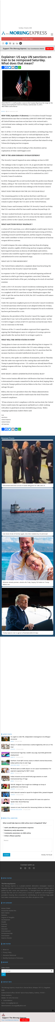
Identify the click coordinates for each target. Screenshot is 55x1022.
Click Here (49, 49)
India (12, 741)
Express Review (6, 938)
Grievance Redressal (9, 955)
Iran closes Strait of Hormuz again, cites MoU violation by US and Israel (25, 534)
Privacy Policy (7, 952)
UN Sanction (5, 424)
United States (5, 422)
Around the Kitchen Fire (8, 910)
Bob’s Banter (5, 913)
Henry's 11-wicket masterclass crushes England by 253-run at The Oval (32, 746)
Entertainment (5, 931)
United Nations (6, 419)
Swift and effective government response (18, 827)
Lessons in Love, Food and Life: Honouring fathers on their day (31, 807)
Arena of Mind (5, 908)
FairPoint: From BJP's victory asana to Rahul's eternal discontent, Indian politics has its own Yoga (31, 762)
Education (4, 929)
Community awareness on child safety (17, 833)
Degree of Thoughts (7, 917)
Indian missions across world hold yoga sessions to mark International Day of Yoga (29, 778)
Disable (3, 922)
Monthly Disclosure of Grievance (13, 958)
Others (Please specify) (12, 836)
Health (13, 757)
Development (5, 920)
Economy (4, 924)
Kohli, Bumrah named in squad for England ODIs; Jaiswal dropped (32, 792)
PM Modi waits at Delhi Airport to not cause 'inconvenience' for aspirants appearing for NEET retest (31, 770)
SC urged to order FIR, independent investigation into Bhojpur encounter (30, 738)
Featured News (15, 765)
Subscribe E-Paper (27, 39)
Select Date (5, 968)
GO (3, 974)
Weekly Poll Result (46, 854)
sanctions (4, 417)
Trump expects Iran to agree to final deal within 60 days (20, 633)
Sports (13, 749)
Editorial (4, 926)
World (3, 111)
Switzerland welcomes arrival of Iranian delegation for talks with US (24, 485)
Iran (2, 415)
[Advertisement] (27, 13)
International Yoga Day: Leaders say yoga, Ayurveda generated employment (31, 754)
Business (4, 915)
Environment (5, 936)
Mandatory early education (13, 830)
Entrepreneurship (6, 933)
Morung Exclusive (16, 809)
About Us (6, 949)
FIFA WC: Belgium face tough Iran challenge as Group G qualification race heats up (28, 786)
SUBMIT (6, 855)
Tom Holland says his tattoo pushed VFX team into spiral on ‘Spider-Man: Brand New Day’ (30, 801)
